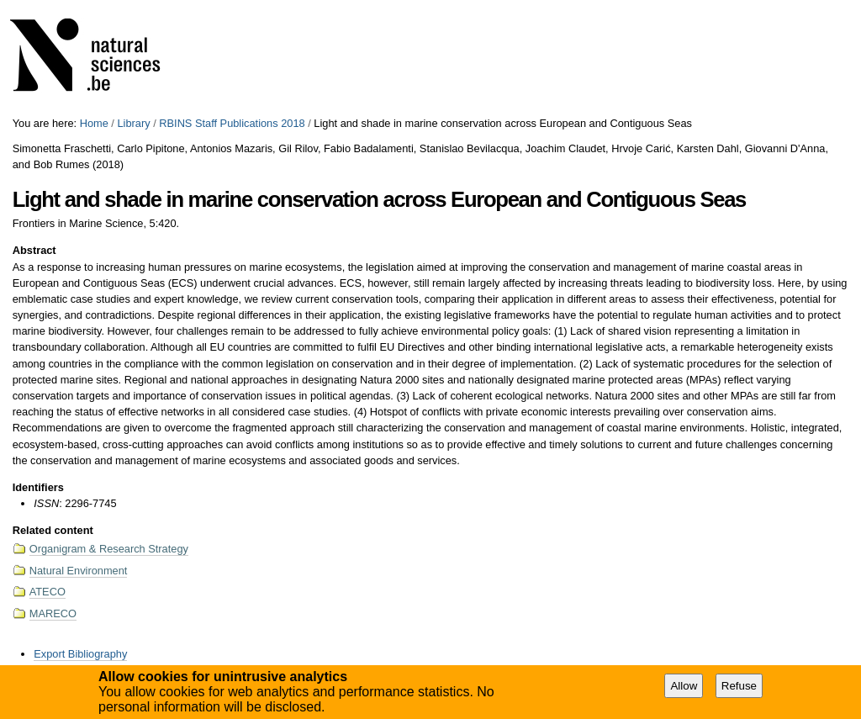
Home (94, 123)
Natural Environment (78, 570)
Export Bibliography (80, 654)
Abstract (34, 250)
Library (133, 123)
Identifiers (38, 487)
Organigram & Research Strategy (108, 548)
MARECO (53, 613)
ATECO (47, 591)
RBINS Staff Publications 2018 (231, 123)
